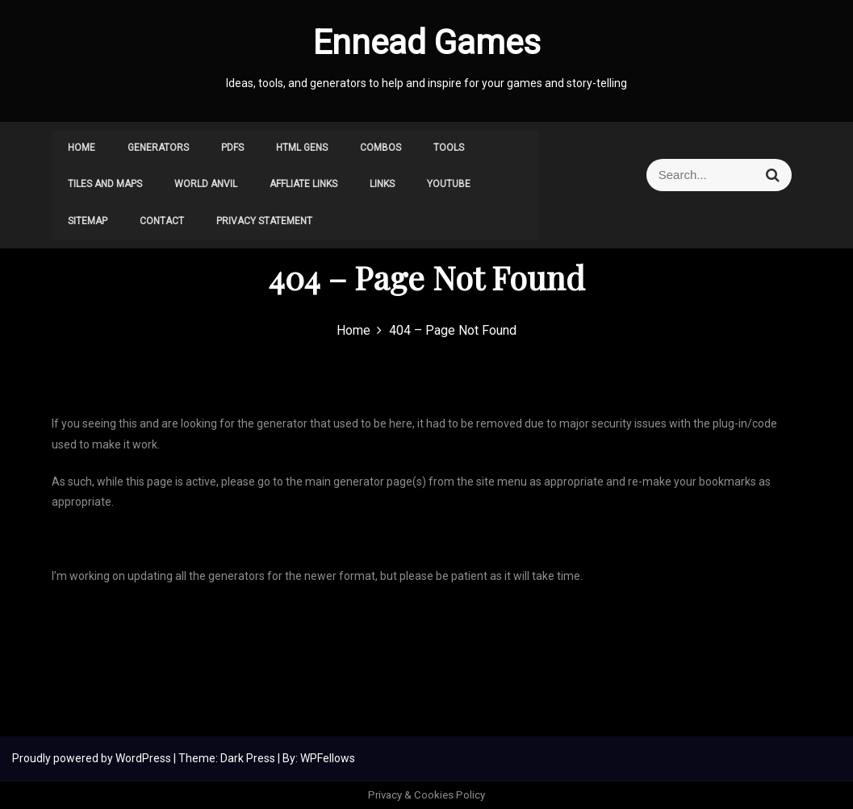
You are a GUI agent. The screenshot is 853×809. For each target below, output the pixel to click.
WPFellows (327, 758)
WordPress (144, 758)
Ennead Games (427, 42)
